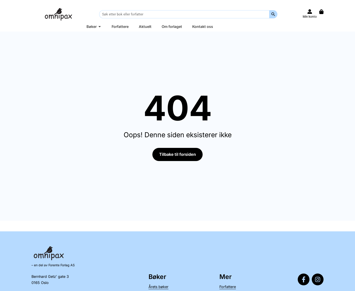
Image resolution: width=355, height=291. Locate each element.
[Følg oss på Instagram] (318, 279)
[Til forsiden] (59, 14)
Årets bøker (158, 286)
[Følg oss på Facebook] (303, 279)
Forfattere (227, 286)
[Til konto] (309, 11)
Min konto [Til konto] (310, 16)
